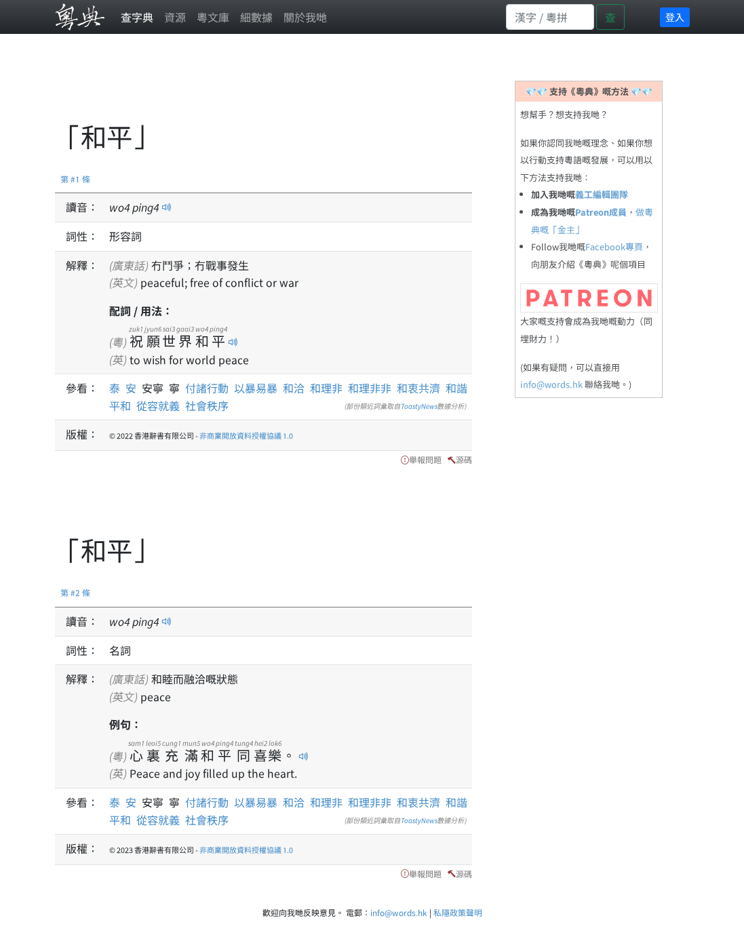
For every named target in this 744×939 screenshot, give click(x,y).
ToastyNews (419, 406)
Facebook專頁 (614, 246)
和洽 (294, 388)
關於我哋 (305, 17)
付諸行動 (207, 388)
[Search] (550, 17)
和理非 (326, 388)
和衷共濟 (418, 388)
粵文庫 (213, 17)
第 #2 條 (75, 592)
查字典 (137, 17)
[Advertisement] (302, 84)
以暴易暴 (255, 388)
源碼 (464, 459)
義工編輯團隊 (601, 194)
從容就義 (158, 405)
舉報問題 (425, 459)
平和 (120, 405)
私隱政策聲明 (457, 912)
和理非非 (369, 388)
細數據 (256, 17)
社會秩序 (207, 405)
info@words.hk (551, 384)
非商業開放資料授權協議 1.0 (246, 435)
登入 (674, 17)
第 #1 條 (75, 178)
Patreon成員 (601, 211)
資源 (175, 17)
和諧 (456, 388)
